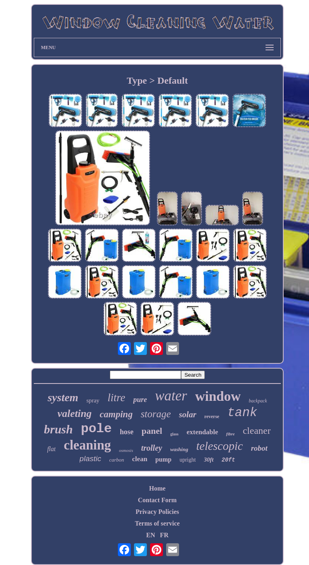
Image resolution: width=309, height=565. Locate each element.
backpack (258, 401)
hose (127, 432)
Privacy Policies (157, 511)
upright (187, 460)
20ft (228, 460)
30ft (209, 459)
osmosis (126, 450)
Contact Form (157, 500)
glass (174, 434)
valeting (75, 413)
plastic (90, 458)
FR (164, 535)
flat (51, 448)
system (62, 397)
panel (152, 431)
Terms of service (157, 523)
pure (140, 400)
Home (157, 488)
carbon (116, 460)
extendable (202, 432)
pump (163, 459)
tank (242, 413)
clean (139, 459)
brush (58, 429)
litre (116, 398)
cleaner (256, 430)
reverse (211, 416)
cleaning (87, 445)
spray (93, 400)
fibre (230, 433)
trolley (151, 447)
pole (96, 428)
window (218, 396)
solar (187, 414)
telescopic (219, 445)
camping (116, 414)
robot (259, 448)
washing (179, 449)
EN (150, 535)
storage (156, 413)
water (171, 396)
